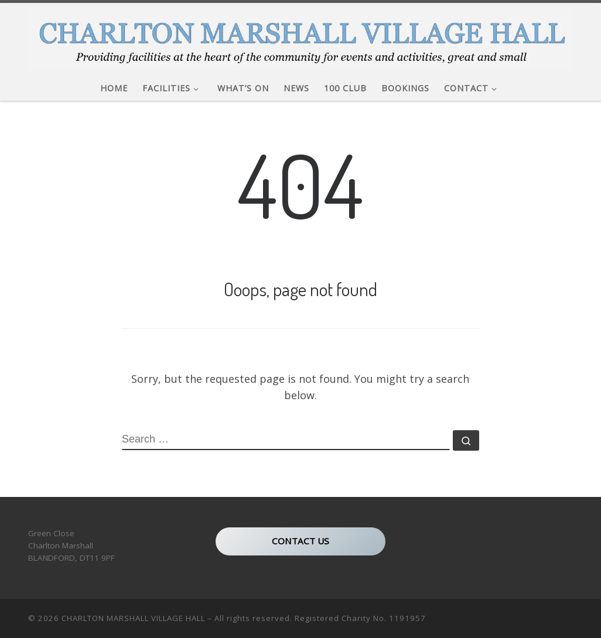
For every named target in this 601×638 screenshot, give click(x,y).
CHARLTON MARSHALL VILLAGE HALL (133, 618)
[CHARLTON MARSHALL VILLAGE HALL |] (300, 36)
